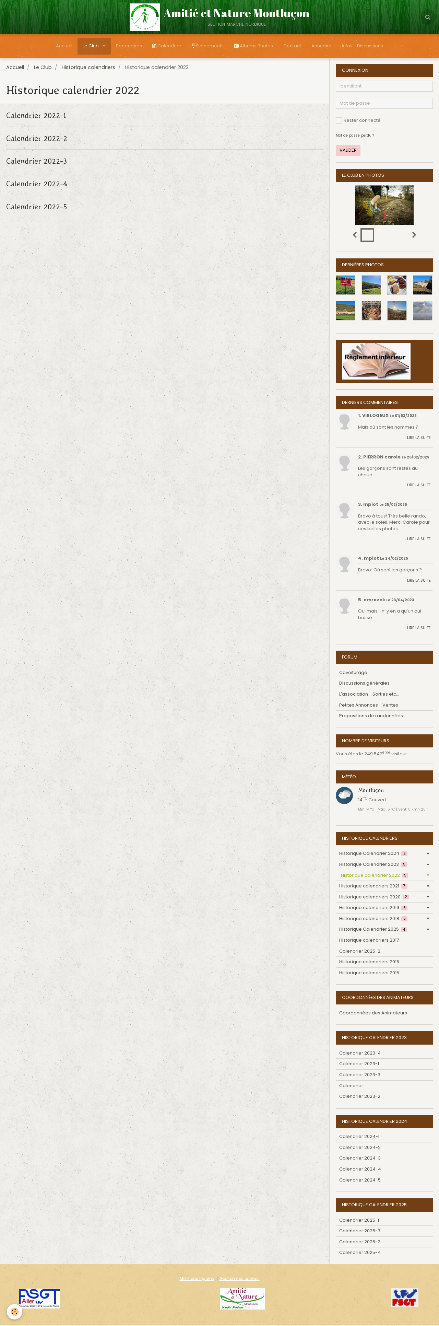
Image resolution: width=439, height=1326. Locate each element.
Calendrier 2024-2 (360, 1148)
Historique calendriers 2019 (373, 908)
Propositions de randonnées (371, 716)
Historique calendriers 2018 (373, 919)
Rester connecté (358, 121)
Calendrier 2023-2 (359, 1097)
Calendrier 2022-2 (36, 138)
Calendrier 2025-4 (360, 1253)
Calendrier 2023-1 (359, 1064)
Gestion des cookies (240, 1279)
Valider (348, 151)
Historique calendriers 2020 (374, 897)
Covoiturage (353, 673)
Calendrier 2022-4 (36, 184)
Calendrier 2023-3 (359, 1075)
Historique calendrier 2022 (374, 876)
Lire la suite (419, 438)
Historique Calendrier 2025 (373, 930)
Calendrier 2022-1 (36, 116)
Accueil (64, 46)
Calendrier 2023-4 (360, 1053)
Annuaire (321, 46)
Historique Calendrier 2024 (373, 854)
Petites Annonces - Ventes (368, 705)
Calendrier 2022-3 (36, 161)
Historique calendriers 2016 (369, 962)
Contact (292, 46)
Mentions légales (197, 1279)
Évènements (208, 46)
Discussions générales (364, 684)
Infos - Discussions (362, 46)
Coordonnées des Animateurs (373, 1013)
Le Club (91, 46)
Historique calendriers (88, 68)
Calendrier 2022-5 (36, 206)
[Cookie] (14, 1311)
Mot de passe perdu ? (355, 136)
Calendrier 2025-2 (359, 952)
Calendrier (166, 46)
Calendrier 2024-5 (360, 1180)
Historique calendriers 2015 (369, 973)
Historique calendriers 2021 (373, 886)
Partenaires (129, 46)
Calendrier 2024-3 (360, 1158)
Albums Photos (253, 46)
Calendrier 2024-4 (360, 1169)
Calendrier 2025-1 (359, 1221)
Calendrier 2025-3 (359, 1231)
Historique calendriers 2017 (369, 941)
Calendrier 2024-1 (359, 1137)
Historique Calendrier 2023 (373, 865)
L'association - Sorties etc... (369, 694)
